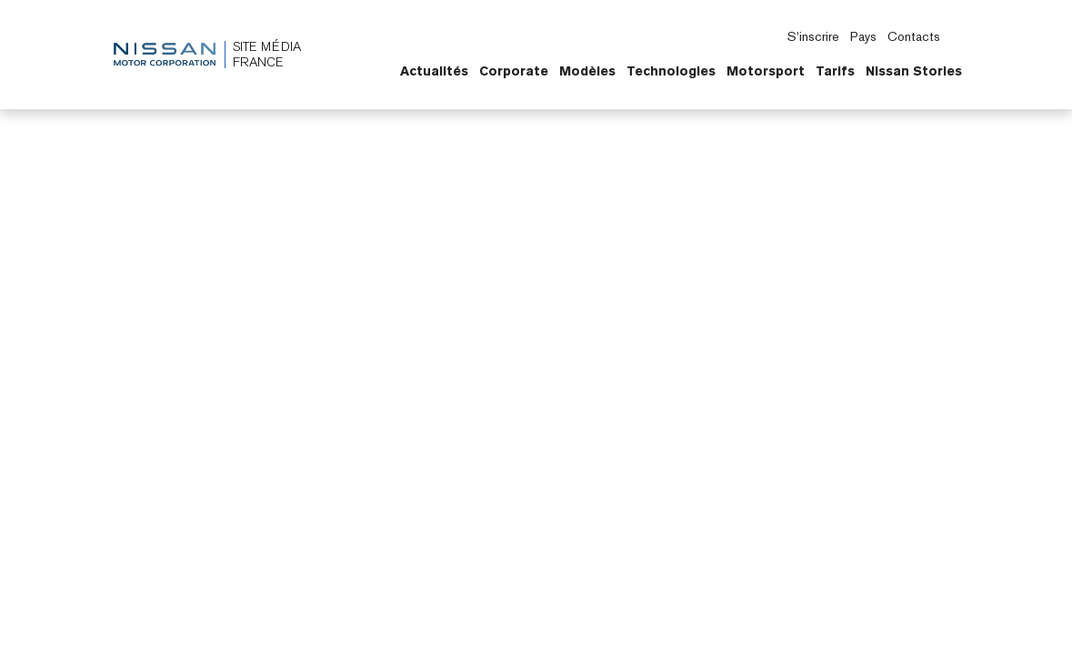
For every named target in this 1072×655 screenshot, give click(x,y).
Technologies (671, 71)
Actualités (434, 71)
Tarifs (835, 71)
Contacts (913, 36)
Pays (863, 36)
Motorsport (765, 71)
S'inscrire (813, 36)
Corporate (513, 71)
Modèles (587, 71)
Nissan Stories (914, 71)
